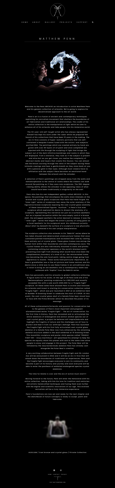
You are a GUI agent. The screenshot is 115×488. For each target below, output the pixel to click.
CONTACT (56, 474)
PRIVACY (64, 474)
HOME (50, 474)
